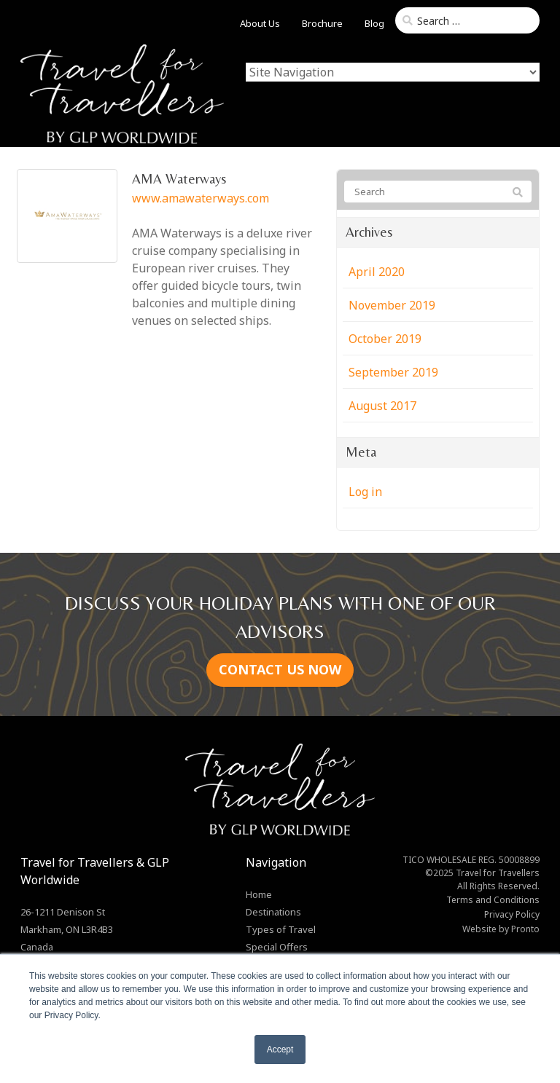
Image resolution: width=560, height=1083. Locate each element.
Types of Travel (281, 929)
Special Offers (277, 946)
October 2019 (385, 339)
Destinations (273, 911)
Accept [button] (280, 1049)
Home (259, 894)
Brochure (322, 23)
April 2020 (377, 272)
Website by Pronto (501, 929)
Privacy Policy (512, 914)
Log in (365, 492)
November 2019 (392, 305)
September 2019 (393, 372)
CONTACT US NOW (280, 669)
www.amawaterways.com (200, 198)
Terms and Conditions (493, 900)
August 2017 (382, 406)
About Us (260, 23)
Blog (374, 23)
